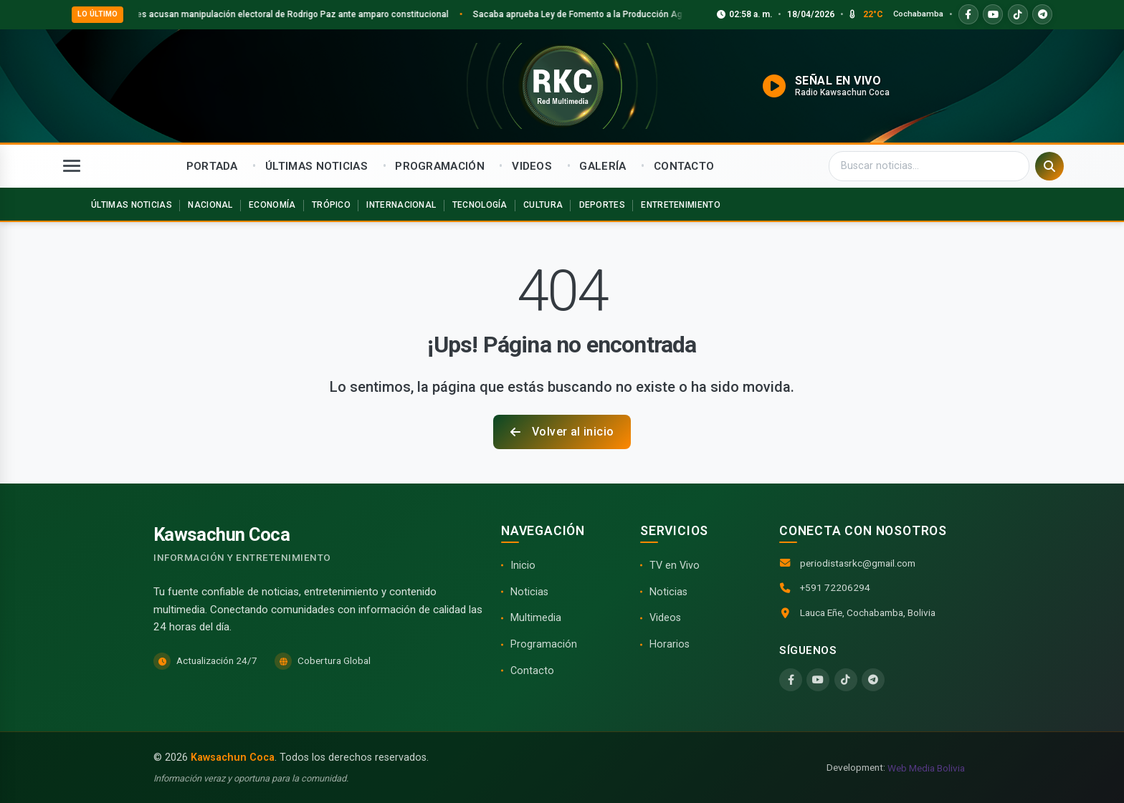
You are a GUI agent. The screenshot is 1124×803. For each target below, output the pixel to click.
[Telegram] (873, 679)
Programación (543, 644)
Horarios (669, 644)
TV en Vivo (674, 565)
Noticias (529, 592)
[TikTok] (845, 679)
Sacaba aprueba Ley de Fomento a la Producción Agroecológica (618, 14)
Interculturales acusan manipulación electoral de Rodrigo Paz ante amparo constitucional (286, 14)
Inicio (522, 565)
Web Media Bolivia (926, 768)
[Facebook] (790, 679)
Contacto (532, 671)
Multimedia (535, 618)
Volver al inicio (562, 431)
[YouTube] (817, 679)
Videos (665, 618)
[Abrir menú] (71, 166)
